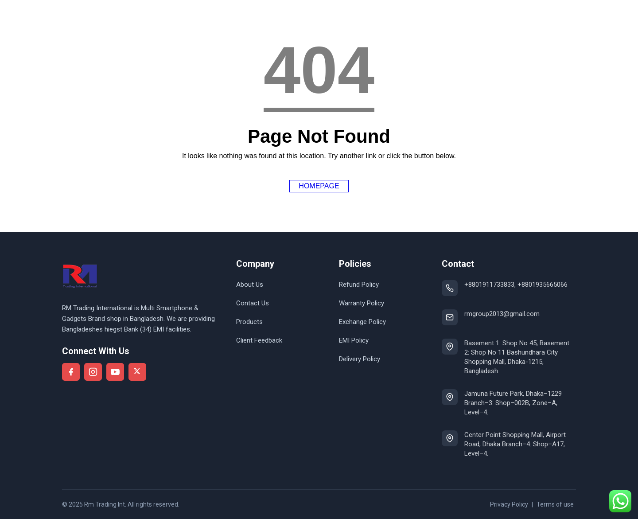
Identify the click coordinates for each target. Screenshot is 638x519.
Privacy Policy (509, 504)
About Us (249, 285)
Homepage (319, 186)
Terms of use (555, 504)
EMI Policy (354, 340)
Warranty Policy (361, 303)
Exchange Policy (362, 322)
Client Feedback (259, 340)
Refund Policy (359, 285)
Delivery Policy (359, 359)
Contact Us (252, 303)
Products (249, 322)
